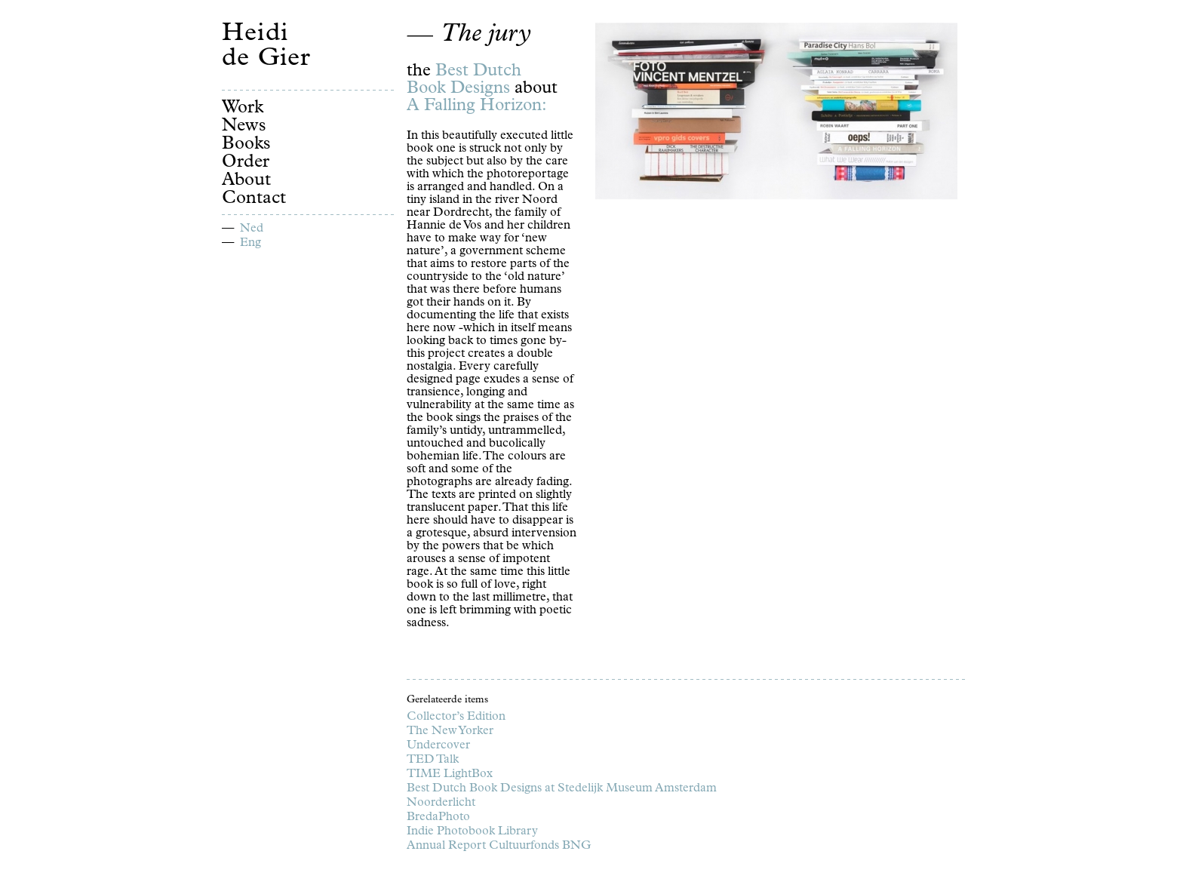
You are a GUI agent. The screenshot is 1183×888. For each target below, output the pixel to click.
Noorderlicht (441, 803)
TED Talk (433, 760)
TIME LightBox (450, 775)
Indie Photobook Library (472, 832)
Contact (254, 199)
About (246, 181)
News (244, 127)
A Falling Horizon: (477, 106)
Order (245, 163)
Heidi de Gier (266, 47)
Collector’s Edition (456, 717)
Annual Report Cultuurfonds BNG (499, 846)
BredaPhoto (438, 818)
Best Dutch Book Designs (464, 80)
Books (246, 145)
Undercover (438, 746)
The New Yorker (450, 732)
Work (242, 109)
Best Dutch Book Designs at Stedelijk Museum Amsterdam (562, 789)
